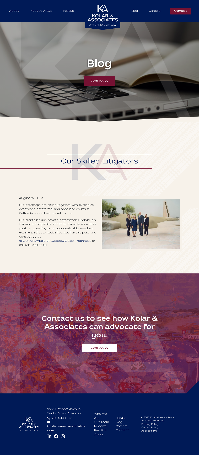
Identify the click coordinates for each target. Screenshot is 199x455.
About (14, 11)
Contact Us (100, 80)
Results (68, 11)
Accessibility (149, 431)
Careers (154, 11)
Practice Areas (41, 11)
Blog (134, 11)
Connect (180, 11)
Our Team (101, 422)
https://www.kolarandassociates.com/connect (55, 241)
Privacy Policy (149, 424)
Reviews (100, 426)
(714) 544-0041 (61, 418)
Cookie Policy (149, 427)
